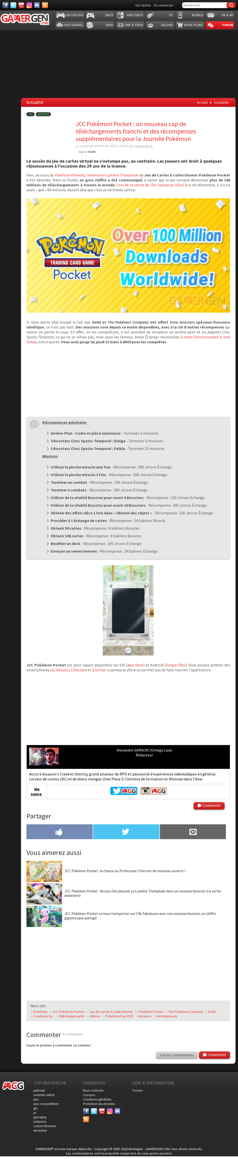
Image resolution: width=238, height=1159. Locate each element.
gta (35, 1108)
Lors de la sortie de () (150, 184)
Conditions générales (97, 1099)
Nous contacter (93, 1090)
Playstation (73, 15)
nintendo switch (44, 1095)
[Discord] (37, 5)
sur (59, 669)
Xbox (109, 15)
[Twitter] (13, 5)
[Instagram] (29, 5)
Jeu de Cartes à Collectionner (111, 1011)
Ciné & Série (133, 25)
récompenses (166, 1016)
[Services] (45, 5)
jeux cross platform (46, 1104)
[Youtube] (21, 5)
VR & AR (227, 15)
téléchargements (72, 1016)
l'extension (112, 175)
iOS (30, 114)
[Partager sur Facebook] (59, 832)
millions (95, 1016)
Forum (227, 25)
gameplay (40, 1117)
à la (99, 669)
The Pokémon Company (185, 1011)
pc (35, 1113)
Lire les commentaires (177, 1055)
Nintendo (135, 15)
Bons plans (193, 25)
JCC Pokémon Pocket (68, 1011)
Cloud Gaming (71, 25)
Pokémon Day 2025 (119, 1016)
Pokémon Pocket (150, 1011)
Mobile (197, 15)
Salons (167, 25)
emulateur (40, 1130)
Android (43, 114)
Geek (109, 25)
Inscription (143, 5)
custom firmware (44, 1126)
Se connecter (163, 5)
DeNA (212, 1011)
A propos (89, 1095)
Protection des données (99, 1104)
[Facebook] (5, 5)
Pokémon (40, 1011)
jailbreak (39, 1090)
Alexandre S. (144, 146)
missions (144, 1016)
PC (171, 15)
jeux (36, 1099)
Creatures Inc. (43, 1016)
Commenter (211, 805)
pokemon (39, 1122)
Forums (137, 1090)
